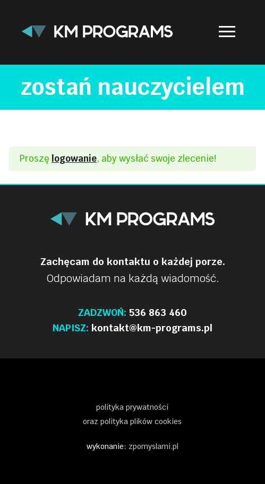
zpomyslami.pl (153, 446)
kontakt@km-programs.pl (151, 328)
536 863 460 (158, 312)
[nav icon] (227, 31)
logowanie (74, 158)
